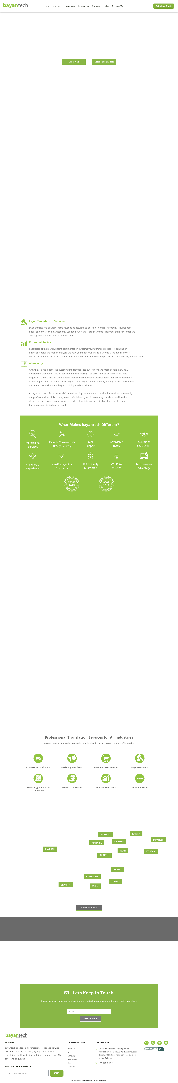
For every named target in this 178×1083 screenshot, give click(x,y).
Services (57, 6)
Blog (107, 6)
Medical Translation (72, 787)
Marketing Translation (72, 767)
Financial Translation (106, 787)
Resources (72, 1059)
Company (97, 6)
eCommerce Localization (106, 767)
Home (48, 6)
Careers (71, 1066)
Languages (83, 6)
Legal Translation (139, 767)
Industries (70, 6)
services (71, 1052)
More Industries (140, 787)
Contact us (117, 6)
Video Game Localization (38, 767)
